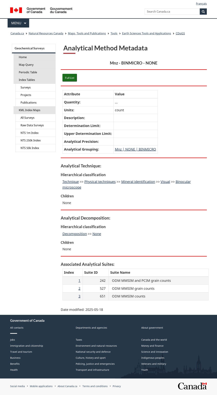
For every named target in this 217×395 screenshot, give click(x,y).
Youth (144, 369)
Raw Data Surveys (32, 125)
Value (120, 94)
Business (15, 357)
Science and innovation (154, 351)
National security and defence (93, 351)
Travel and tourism (21, 351)
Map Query (26, 65)
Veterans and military (153, 363)
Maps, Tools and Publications (87, 33)
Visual (165, 181)
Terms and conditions (95, 386)
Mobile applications (41, 386)
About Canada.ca (67, 386)
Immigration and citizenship (26, 345)
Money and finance (152, 345)
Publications (29, 102)
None (96, 233)
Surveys (26, 87)
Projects (26, 95)
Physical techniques (100, 181)
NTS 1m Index (29, 133)
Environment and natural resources (96, 345)
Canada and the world (154, 339)
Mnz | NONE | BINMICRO (135, 149)
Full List (69, 77)
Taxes (79, 339)
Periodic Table (28, 72)
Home (23, 57)
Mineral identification (138, 181)
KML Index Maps (29, 110)
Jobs (12, 339)
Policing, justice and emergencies (95, 363)
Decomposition (74, 233)
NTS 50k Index (30, 148)
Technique (70, 181)
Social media (17, 386)
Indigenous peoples (152, 357)
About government (152, 327)
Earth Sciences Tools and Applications (146, 33)
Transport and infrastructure (92, 369)
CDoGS (180, 33)
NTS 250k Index (31, 140)
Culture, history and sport (91, 357)
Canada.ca (17, 33)
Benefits (15, 363)
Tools (114, 33)
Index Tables (27, 80)
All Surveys (27, 118)
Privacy (117, 386)
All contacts (16, 327)
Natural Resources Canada (46, 33)
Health (14, 369)
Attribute (72, 94)
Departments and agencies (91, 327)
